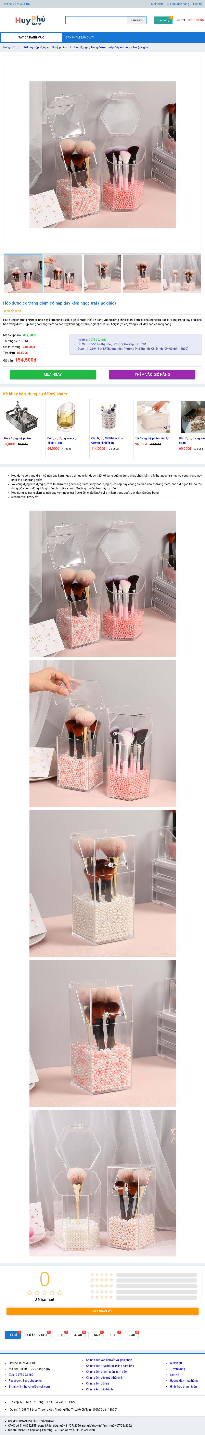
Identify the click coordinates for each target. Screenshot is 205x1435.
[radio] (29, 1292)
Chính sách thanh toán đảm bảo (106, 1371)
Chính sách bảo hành (99, 1389)
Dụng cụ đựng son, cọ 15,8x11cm (61, 440)
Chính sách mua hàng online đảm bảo (110, 1365)
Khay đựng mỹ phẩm (17, 438)
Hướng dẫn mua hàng (184, 1380)
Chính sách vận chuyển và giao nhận (109, 1360)
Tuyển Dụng (177, 1368)
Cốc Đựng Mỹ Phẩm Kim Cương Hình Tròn (107, 440)
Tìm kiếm (137, 20)
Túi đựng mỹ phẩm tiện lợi (152, 438)
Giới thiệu (157, 3)
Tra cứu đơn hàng (178, 3)
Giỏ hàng (163, 20)
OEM (25, 341)
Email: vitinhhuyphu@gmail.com (29, 1386)
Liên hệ (197, 3)
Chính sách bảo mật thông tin (105, 1377)
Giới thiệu (176, 1363)
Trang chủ (11, 47)
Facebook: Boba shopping (25, 1380)
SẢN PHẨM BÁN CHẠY (80, 37)
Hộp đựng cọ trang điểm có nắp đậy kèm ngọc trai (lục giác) (112, 47)
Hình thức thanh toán (183, 1386)
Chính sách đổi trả (97, 1383)
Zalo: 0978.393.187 (21, 1374)
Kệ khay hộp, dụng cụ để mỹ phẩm (45, 47)
